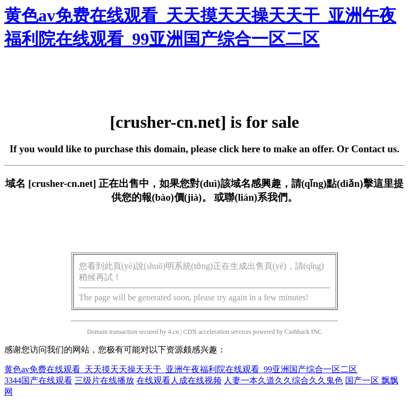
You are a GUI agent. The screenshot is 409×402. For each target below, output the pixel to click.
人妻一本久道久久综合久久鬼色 (283, 380)
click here (239, 148)
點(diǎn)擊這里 (359, 183)
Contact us (374, 148)
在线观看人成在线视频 (179, 380)
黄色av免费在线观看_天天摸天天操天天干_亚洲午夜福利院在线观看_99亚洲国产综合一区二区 (180, 369)
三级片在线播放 (104, 380)
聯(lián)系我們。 (261, 197)
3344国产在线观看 (38, 380)
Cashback (296, 331)
